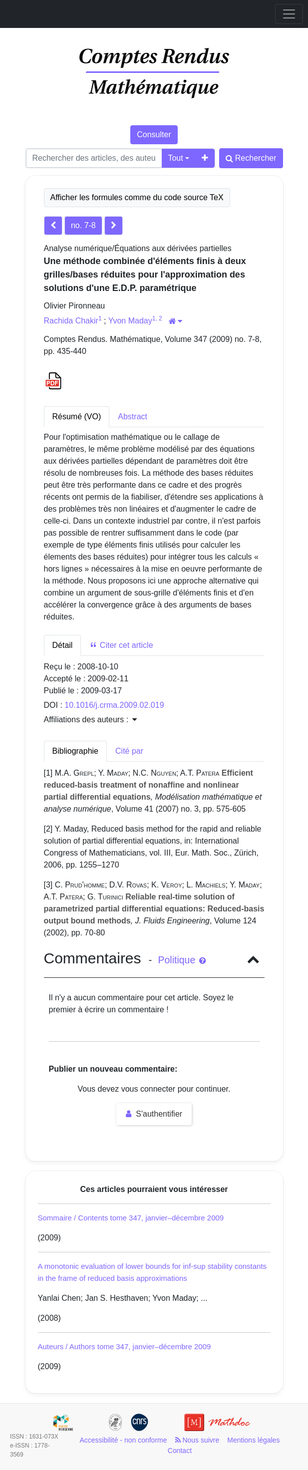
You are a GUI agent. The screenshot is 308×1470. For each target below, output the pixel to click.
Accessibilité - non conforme (123, 1440)
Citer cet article (121, 645)
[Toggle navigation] (289, 14)
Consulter (154, 134)
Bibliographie (75, 751)
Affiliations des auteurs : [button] (90, 719)
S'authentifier (154, 1114)
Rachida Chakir (71, 320)
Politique (181, 959)
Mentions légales (253, 1440)
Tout (175, 158)
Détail (62, 645)
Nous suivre (197, 1440)
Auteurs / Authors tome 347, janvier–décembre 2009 (124, 1346)
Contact (180, 1451)
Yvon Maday (130, 320)
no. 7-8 (83, 225)
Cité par (129, 751)
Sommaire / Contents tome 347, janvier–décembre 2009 (131, 1217)
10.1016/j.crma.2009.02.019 (114, 705)
